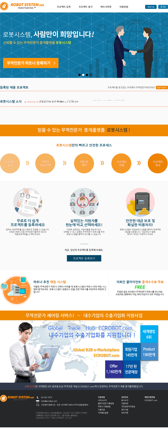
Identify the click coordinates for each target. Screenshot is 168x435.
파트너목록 (105, 6)
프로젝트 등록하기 (84, 258)
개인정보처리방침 (128, 406)
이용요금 (101, 410)
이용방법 (123, 6)
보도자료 (124, 413)
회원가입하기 (162, 87)
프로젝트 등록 (64, 6)
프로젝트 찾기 (85, 6)
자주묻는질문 (103, 413)
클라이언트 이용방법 (106, 403)
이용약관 (124, 403)
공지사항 (124, 410)
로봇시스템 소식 (11, 101)
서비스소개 (102, 400)
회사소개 (124, 400)
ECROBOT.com (151, 400)
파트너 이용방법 (104, 406)
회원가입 (150, 7)
